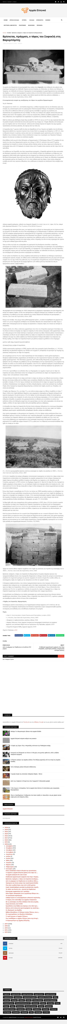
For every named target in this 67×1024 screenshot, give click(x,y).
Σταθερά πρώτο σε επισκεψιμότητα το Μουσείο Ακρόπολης (23, 902)
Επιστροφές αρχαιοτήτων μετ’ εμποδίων (18, 895)
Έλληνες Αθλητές (37, 1004)
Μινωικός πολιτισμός (31, 1010)
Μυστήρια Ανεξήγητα (9, 1013)
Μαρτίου (8, 869)
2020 (7, 844)
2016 (6, 930)
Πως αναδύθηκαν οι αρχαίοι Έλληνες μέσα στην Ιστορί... (22, 922)
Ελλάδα (9, 33)
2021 (6, 842)
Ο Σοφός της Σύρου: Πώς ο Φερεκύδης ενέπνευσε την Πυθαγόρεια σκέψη (31, 750)
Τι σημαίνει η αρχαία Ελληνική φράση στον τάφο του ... (22, 877)
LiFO (15, 633)
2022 (6, 840)
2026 (7, 832)
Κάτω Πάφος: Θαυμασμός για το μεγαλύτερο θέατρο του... (23, 898)
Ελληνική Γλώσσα (8, 1007)
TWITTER (10, 952)
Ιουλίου (8, 860)
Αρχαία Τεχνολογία (27, 998)
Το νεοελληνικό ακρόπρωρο (14, 900)
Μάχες (12, 1010)
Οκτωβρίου (9, 854)
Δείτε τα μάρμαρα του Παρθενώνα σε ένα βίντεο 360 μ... (22, 885)
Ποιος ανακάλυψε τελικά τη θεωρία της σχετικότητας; (21, 875)
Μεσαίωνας (20, 1010)
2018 (6, 848)
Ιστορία (57, 1007)
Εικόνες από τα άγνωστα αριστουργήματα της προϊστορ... (23, 912)
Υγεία (31, 1016)
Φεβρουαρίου (10, 871)
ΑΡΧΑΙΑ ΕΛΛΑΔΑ (14, 20)
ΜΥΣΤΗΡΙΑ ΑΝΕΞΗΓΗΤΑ (10, 25)
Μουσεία (41, 1010)
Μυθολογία (49, 1010)
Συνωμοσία (16, 1016)
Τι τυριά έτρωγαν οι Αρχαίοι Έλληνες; (17, 920)
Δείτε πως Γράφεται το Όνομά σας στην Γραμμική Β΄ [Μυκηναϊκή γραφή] (30, 785)
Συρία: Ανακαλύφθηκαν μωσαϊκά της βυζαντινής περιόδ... (22, 891)
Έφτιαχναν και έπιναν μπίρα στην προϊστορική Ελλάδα (22, 887)
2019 (6, 846)
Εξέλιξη (43, 1007)
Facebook (27, 724)
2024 (7, 836)
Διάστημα (6, 1004)
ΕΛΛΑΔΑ (32, 20)
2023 (6, 838)
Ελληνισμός (35, 1007)
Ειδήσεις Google (39, 724)
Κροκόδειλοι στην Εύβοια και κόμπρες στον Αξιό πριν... (22, 910)
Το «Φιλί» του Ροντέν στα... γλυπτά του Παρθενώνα (21, 893)
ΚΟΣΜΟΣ (48, 20)
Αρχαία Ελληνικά (8, 813)
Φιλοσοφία (38, 1016)
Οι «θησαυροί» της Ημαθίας (14, 914)
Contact (10, 1)
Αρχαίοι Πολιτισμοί (50, 998)
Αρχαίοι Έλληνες (39, 998)
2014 (6, 934)
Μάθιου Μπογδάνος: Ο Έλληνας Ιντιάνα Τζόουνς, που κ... (22, 916)
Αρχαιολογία (18, 1001)
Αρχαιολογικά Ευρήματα (30, 1001)
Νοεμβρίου (9, 852)
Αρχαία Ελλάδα (16, 998)
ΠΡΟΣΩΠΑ (40, 25)
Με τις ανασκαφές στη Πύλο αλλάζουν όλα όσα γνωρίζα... (22, 906)
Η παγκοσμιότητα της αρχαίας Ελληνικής (18, 925)
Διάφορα (21, 1004)
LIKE (61, 947)
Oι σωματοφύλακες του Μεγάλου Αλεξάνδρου (19, 918)
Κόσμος (6, 1010)
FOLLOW (60, 952)
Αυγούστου (9, 858)
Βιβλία (55, 1001)
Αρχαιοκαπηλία (8, 1001)
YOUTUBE (11, 962)
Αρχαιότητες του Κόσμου (45, 1001)
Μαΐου (8, 865)
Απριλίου (9, 867)
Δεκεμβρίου (9, 850)
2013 (6, 936)
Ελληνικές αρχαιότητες (50, 1004)
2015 (6, 932)
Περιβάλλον (37, 1013)
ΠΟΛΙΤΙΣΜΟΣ (22, 25)
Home (4, 1)
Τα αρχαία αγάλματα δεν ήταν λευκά (16, 879)
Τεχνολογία (24, 1016)
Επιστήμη (50, 1007)
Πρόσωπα (53, 1013)
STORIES (46, 1016)
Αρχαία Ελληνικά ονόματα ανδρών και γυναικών (24, 743)
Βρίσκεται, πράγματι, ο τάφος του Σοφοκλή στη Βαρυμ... (22, 883)
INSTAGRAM (11, 957)
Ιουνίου (8, 863)
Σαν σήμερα (7, 1016)
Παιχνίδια (29, 1013)
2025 (6, 834)
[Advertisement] (33, 701)
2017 (6, 928)
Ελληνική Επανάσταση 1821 (23, 1007)
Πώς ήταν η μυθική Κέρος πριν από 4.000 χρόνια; (21, 889)
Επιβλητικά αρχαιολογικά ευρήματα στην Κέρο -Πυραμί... (22, 881)
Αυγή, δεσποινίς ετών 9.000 (14, 908)
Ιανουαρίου (9, 873)
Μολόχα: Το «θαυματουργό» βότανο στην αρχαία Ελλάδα (26, 736)
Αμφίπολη (6, 998)
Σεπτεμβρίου (10, 856)
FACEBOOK (11, 947)
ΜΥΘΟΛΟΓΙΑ (40, 20)
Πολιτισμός (45, 1013)
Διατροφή (14, 1004)
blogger (60, 658)
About (15, 1)
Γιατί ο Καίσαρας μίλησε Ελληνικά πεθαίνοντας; (23, 771)
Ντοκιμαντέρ (20, 1013)
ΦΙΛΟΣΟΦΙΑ (31, 25)
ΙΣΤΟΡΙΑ (24, 20)
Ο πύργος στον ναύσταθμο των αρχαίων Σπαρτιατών (21, 904)
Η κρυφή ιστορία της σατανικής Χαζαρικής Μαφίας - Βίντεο (26, 778)
